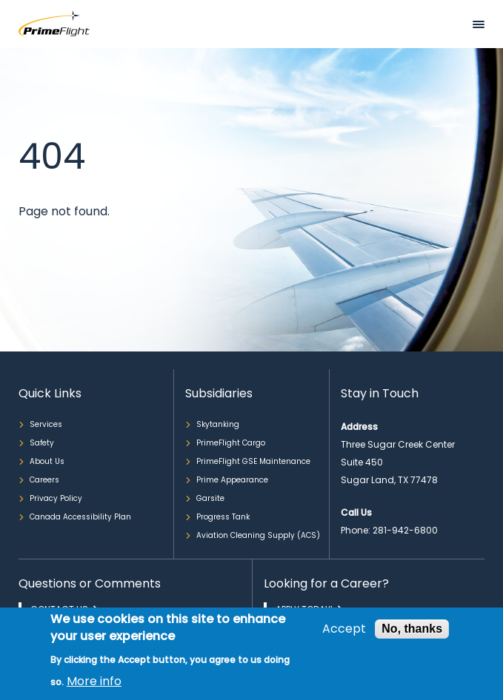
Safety (42, 442)
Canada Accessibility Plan (80, 516)
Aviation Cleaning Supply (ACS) (258, 535)
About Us (47, 461)
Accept (344, 629)
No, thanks (412, 628)
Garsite (210, 498)
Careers (44, 479)
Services (46, 424)
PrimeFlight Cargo (230, 442)
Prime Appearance (232, 479)
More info (94, 681)
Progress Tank (223, 516)
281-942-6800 (405, 530)
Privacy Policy (56, 498)
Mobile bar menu (478, 24)
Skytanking (217, 424)
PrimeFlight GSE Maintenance (253, 461)
